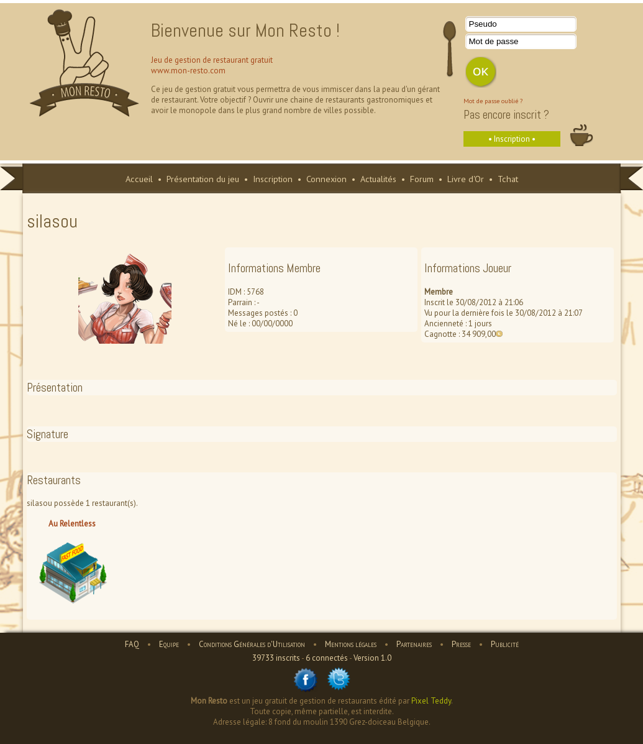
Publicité (505, 644)
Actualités (378, 179)
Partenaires (414, 644)
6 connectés (327, 658)
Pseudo (483, 24)
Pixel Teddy (431, 701)
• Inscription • (512, 139)
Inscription (273, 179)
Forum (422, 179)
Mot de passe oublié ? (492, 100)
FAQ (132, 644)
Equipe (169, 644)
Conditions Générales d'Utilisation (252, 644)
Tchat (508, 179)
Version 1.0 (372, 658)
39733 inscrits (276, 658)
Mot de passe (494, 41)
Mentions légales (350, 644)
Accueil (139, 179)
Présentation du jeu (202, 179)
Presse (461, 644)
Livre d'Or (465, 179)
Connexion (326, 179)
